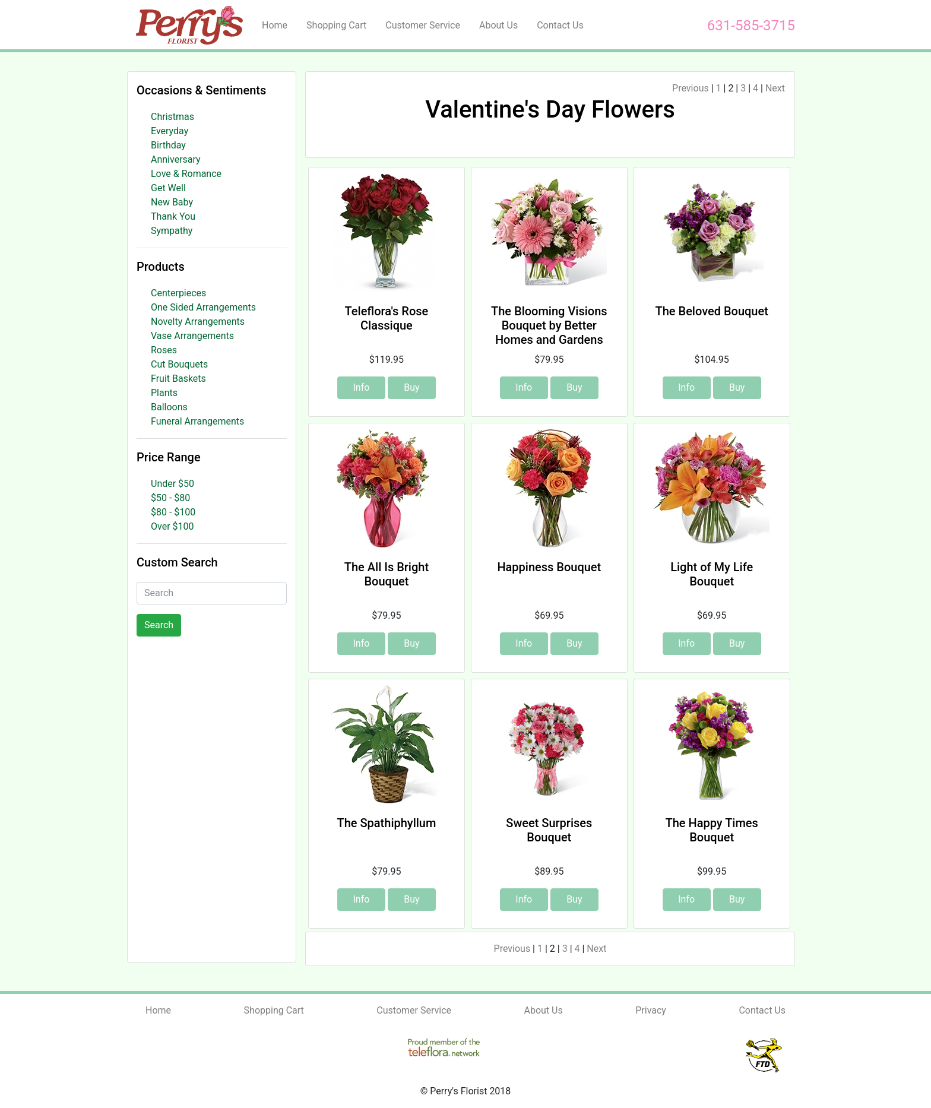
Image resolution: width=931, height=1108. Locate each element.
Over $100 (172, 526)
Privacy (650, 1010)
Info (361, 387)
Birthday (168, 145)
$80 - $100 (173, 512)
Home (274, 25)
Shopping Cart (336, 25)
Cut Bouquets (179, 364)
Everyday (169, 131)
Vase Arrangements (192, 335)
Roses (164, 350)
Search (158, 625)
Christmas (172, 116)
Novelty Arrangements (198, 321)
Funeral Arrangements (197, 421)
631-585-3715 (751, 25)
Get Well (168, 188)
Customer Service (422, 25)
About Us (498, 25)
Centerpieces (178, 293)
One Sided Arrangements (203, 307)
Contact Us (560, 25)
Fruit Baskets (178, 378)
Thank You (173, 216)
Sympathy (171, 230)
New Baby (172, 202)
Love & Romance (186, 173)
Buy (411, 387)
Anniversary (176, 159)
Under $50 (172, 483)
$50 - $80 (170, 498)
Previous (690, 88)
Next (775, 88)
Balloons (169, 407)
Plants (164, 392)
